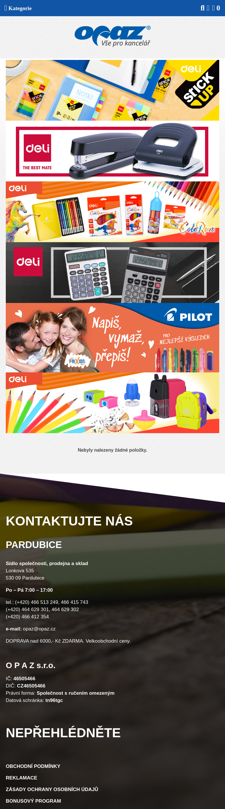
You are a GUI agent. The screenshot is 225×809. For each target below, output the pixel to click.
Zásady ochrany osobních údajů (52, 789)
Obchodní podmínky (33, 766)
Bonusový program (33, 801)
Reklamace (21, 778)
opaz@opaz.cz (39, 629)
